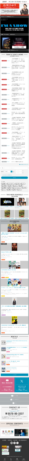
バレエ (23, 183)
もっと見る (14, 374)
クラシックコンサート (17, 187)
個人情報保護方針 (23, 440)
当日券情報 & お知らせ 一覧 (24, 164)
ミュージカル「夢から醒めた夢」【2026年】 (13, 361)
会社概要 (4, 440)
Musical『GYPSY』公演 (6, 252)
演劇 (21, 185)
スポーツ (16, 185)
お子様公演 (4, 185)
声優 (14, 189)
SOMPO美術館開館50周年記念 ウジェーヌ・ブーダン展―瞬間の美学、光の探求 (16, 348)
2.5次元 (25, 187)
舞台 (8, 364)
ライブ (3, 277)
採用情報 (10, 440)
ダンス (20, 189)
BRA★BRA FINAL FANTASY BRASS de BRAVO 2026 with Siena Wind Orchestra (16, 341)
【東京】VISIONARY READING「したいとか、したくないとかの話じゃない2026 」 (14, 234)
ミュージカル (3, 259)
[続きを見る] (6, 237)
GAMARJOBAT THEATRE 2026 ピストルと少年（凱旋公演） (13, 325)
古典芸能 (4, 187)
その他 (18, 183)
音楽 (10, 185)
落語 (10, 187)
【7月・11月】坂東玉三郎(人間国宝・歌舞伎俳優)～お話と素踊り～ (14, 307)
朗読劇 (4, 183)
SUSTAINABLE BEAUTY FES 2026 (8, 269)
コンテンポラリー (11, 183)
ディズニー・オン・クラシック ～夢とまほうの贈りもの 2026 (13, 287)
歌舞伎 (10, 189)
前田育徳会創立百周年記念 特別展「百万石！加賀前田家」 (15, 354)
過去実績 (15, 440)
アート (4, 189)
